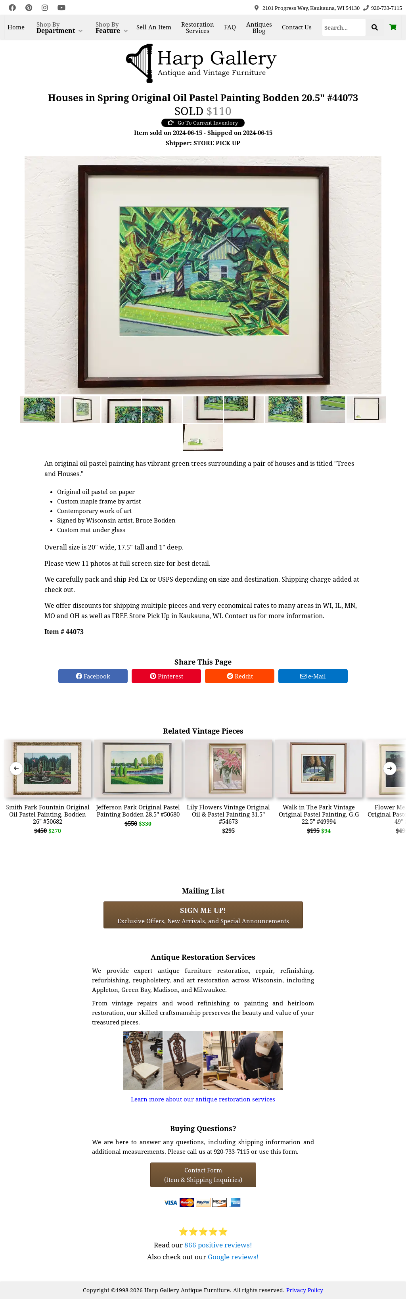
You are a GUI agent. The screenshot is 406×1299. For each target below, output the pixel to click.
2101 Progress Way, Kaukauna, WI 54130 (311, 8)
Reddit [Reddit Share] (240, 676)
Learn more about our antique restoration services (203, 1099)
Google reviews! (233, 1256)
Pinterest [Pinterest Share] (166, 676)
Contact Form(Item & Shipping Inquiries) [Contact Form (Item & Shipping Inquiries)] (203, 1175)
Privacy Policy (304, 1290)
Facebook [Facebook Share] (93, 676)
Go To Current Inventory (203, 122)
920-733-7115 (386, 8)
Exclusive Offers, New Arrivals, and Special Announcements (203, 915)
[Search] (344, 27)
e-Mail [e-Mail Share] (313, 676)
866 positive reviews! (218, 1244)
